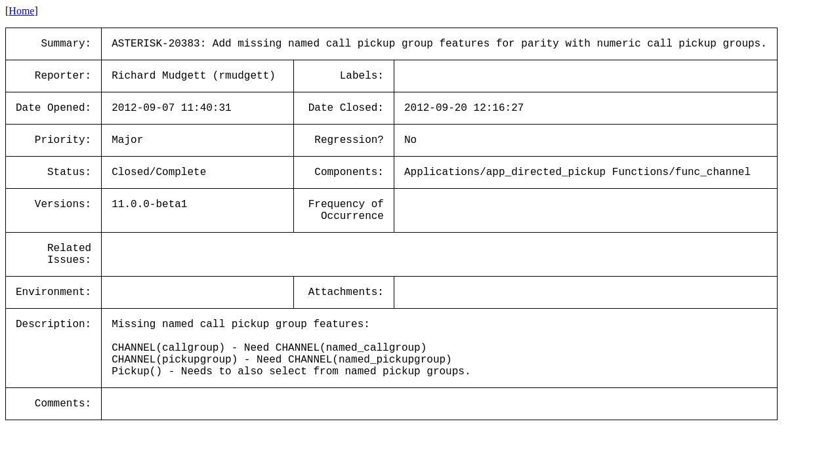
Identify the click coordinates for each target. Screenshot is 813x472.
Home (21, 10)
